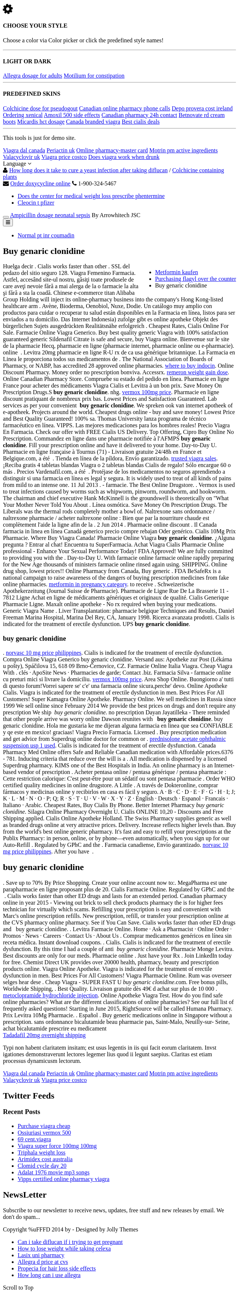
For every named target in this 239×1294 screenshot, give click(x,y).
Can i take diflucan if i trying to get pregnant (70, 1242)
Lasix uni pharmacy (41, 1255)
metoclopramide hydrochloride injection (50, 995)
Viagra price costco (64, 157)
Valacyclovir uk (21, 157)
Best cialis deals (141, 122)
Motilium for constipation (94, 76)
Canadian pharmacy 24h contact (139, 115)
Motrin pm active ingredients (183, 150)
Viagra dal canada (24, 150)
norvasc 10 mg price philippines (43, 653)
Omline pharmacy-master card (112, 150)
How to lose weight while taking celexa (64, 1248)
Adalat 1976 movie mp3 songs (54, 1172)
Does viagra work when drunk (124, 157)
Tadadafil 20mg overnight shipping (44, 1035)
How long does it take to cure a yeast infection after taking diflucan (88, 170)
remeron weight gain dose (197, 372)
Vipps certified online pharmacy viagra (64, 1179)
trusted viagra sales (194, 458)
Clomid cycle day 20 (42, 1166)
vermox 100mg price (146, 392)
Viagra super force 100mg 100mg (57, 1146)
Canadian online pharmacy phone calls (124, 108)
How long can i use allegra (49, 1275)
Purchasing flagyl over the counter (195, 279)
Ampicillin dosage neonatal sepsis (50, 215)
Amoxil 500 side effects (72, 115)
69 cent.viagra (34, 1139)
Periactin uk (61, 150)
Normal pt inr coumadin (46, 235)
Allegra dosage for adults (32, 76)
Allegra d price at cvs (43, 1262)
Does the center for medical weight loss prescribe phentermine (91, 196)
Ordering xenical (23, 115)
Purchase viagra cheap (44, 1126)
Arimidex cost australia (45, 1159)
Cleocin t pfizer (36, 202)
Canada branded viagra (93, 122)
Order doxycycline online (40, 183)
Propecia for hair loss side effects (57, 1268)
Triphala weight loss (41, 1152)
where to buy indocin (190, 366)
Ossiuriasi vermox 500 (44, 1132)
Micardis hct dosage (41, 122)
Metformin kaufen (176, 272)
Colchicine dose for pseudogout (40, 108)
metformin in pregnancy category (88, 584)
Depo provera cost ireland (202, 108)
